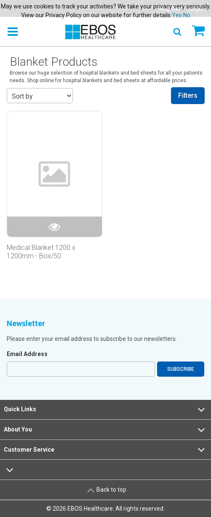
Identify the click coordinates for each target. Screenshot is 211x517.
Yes (177, 15)
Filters (188, 95)
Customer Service (105, 449)
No (186, 15)
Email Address (27, 354)
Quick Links (105, 409)
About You (105, 430)
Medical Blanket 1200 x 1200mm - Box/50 (41, 252)
